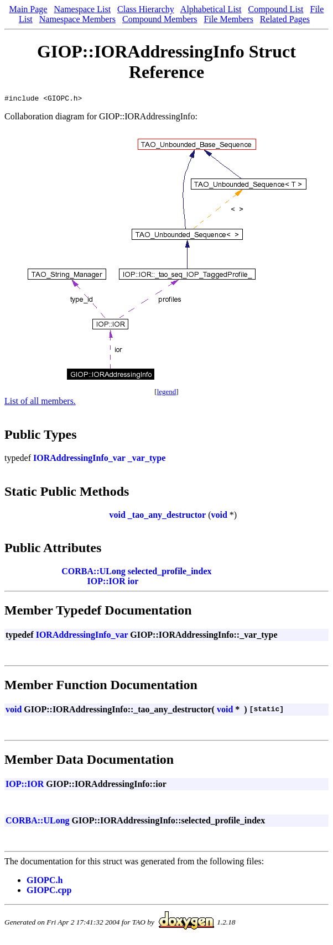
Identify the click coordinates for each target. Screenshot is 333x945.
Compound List (276, 9)
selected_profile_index (170, 573)
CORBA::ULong (93, 573)
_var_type (146, 459)
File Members (228, 19)
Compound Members (159, 19)
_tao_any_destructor (167, 516)
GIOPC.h (45, 881)
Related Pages (285, 19)
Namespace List (82, 9)
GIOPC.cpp (49, 891)
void (117, 516)
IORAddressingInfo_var (79, 459)
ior (133, 582)
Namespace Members (77, 19)
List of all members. (40, 402)
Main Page (28, 9)
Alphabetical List (211, 9)
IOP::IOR (106, 582)
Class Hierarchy (145, 9)
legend (166, 393)
